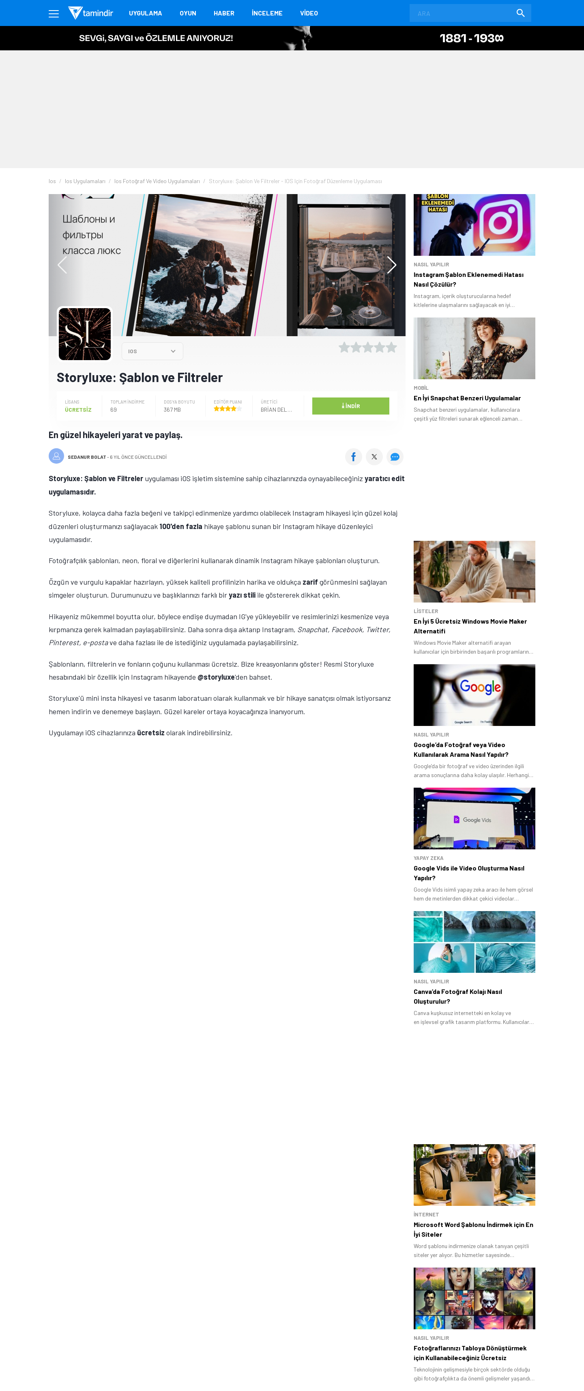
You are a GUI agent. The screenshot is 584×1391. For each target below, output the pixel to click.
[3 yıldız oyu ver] (368, 347)
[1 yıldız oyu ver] (344, 347)
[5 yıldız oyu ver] (391, 347)
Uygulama (145, 13)
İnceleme (267, 13)
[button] (388, 265)
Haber (224, 13)
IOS (132, 351)
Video (309, 13)
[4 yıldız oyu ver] (379, 347)
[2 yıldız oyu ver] (356, 347)
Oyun (188, 13)
